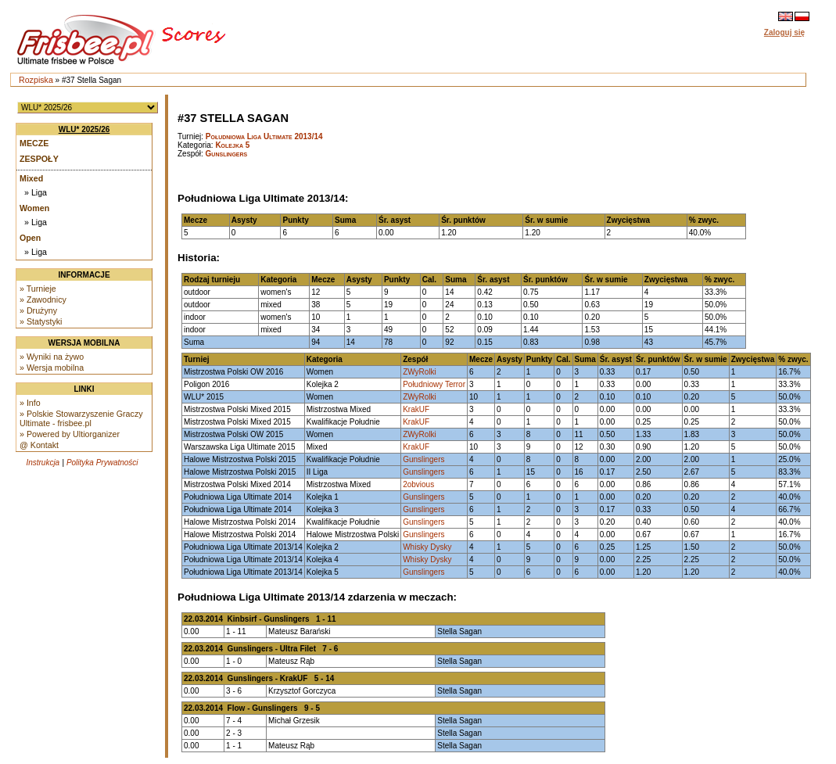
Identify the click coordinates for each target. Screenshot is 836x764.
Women (34, 208)
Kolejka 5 (232, 145)
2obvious (418, 484)
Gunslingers (227, 153)
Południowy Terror (434, 384)
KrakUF (416, 409)
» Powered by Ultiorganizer (70, 434)
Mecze (34, 143)
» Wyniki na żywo (52, 356)
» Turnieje (38, 288)
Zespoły (39, 158)
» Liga (35, 192)
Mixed (31, 178)
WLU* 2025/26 (84, 129)
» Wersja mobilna (52, 367)
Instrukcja (42, 462)
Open (30, 237)
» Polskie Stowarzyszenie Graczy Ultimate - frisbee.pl (81, 418)
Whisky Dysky (427, 547)
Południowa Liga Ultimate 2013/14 (264, 136)
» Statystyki (41, 321)
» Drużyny (38, 310)
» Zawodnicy (43, 299)
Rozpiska (36, 79)
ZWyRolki (419, 372)
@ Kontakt (39, 445)
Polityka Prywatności (102, 462)
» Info (30, 402)
